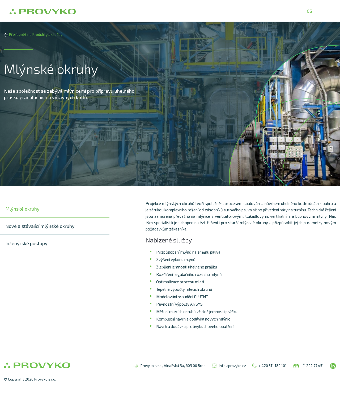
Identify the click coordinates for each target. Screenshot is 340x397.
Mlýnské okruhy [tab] (22, 209)
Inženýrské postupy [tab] (26, 243)
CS (309, 11)
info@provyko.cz (229, 366)
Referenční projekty (235, 11)
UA (329, 11)
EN (319, 11)
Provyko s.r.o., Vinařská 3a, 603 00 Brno (170, 365)
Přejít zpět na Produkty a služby (35, 34)
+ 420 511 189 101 (269, 366)
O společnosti (137, 11)
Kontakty (277, 11)
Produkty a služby (182, 11)
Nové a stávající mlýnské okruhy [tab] (40, 226)
